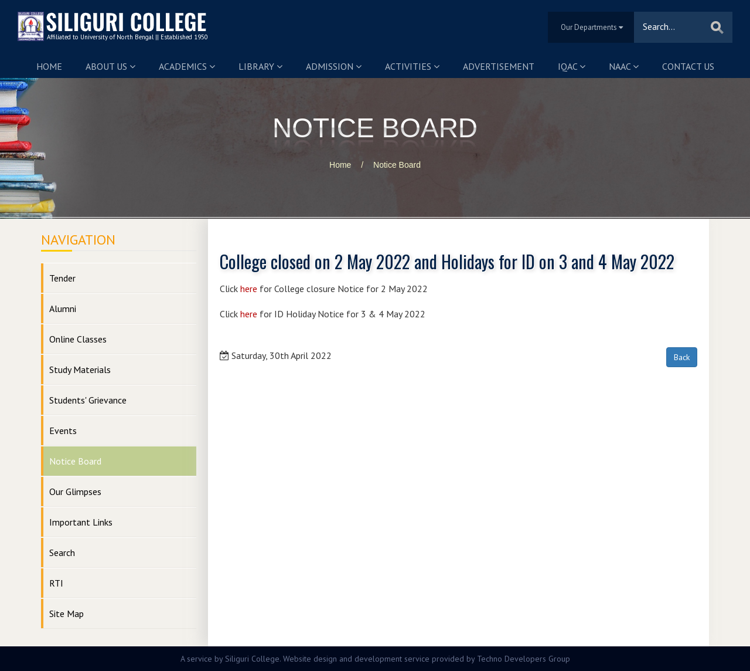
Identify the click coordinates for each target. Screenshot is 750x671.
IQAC (571, 66)
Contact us (688, 66)
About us (110, 66)
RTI (56, 583)
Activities (412, 66)
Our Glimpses (75, 491)
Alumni (62, 308)
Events (63, 430)
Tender (62, 278)
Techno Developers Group (523, 658)
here (248, 288)
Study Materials (80, 369)
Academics (187, 66)
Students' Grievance (88, 400)
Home (49, 66)
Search (62, 552)
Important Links (80, 522)
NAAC (624, 66)
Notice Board (397, 165)
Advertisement (498, 66)
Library (260, 66)
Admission (334, 66)
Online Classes (78, 339)
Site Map (66, 613)
